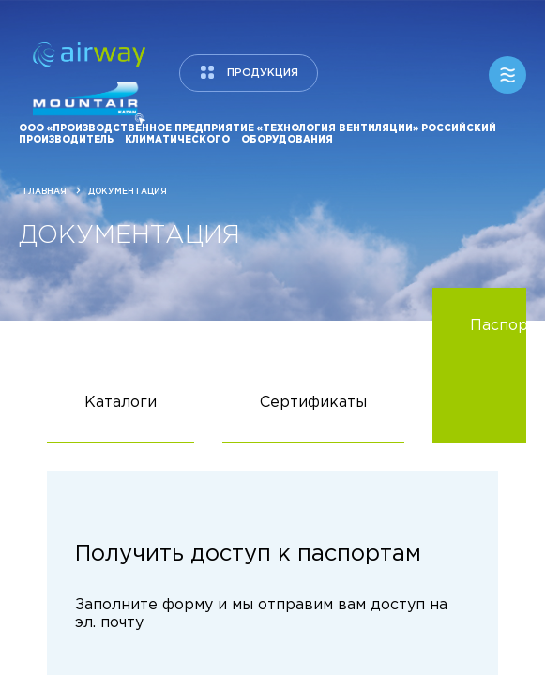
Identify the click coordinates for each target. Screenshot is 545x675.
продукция (262, 73)
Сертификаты (313, 419)
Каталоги (120, 419)
